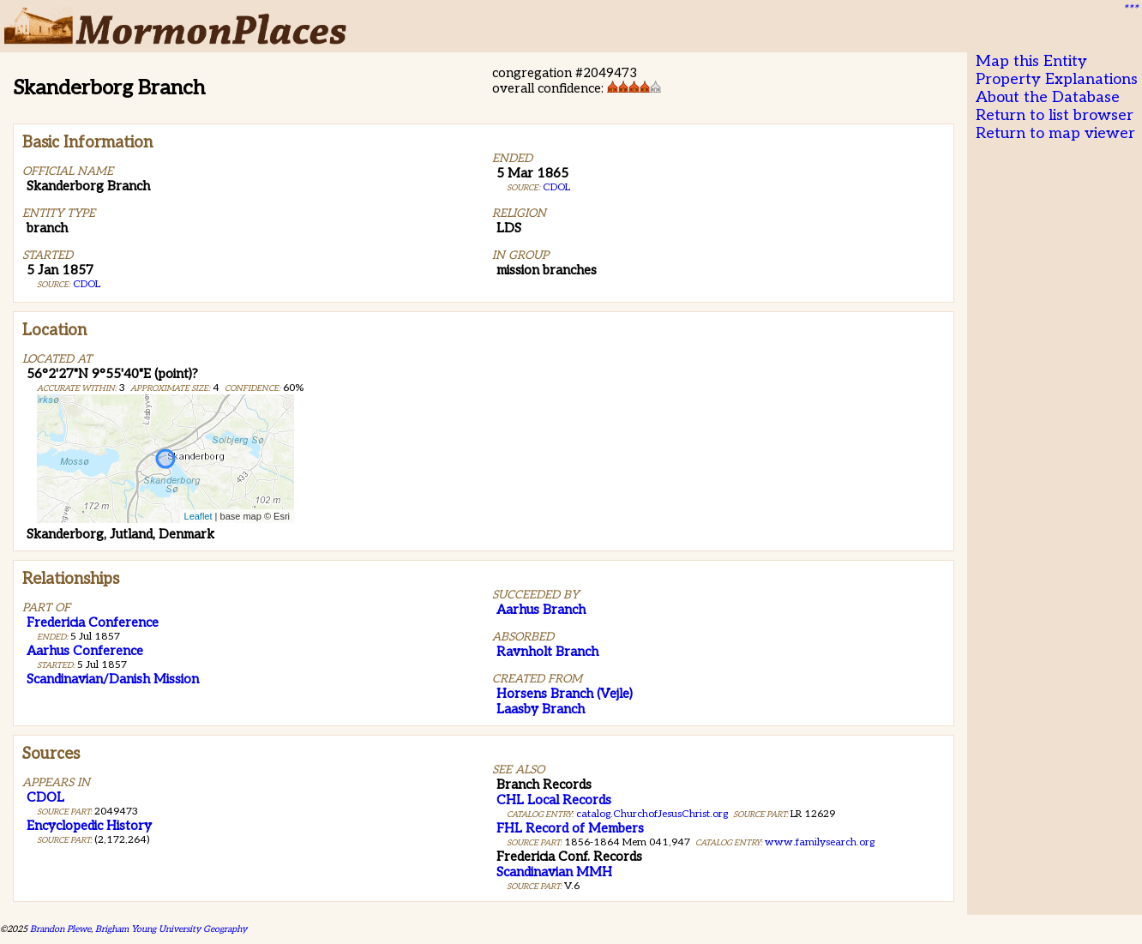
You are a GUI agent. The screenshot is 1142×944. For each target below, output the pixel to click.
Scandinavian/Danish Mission (113, 679)
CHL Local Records (553, 800)
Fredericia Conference (93, 622)
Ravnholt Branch (547, 651)
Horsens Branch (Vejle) (564, 693)
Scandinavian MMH (554, 872)
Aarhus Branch (541, 609)
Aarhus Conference (85, 650)
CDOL (86, 284)
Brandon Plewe (60, 929)
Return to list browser (1054, 115)
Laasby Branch (540, 709)
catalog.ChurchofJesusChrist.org (652, 814)
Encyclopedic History (89, 825)
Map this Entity (1031, 61)
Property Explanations (1057, 79)
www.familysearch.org (820, 842)
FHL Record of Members (570, 828)
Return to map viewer (1055, 133)
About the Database (1048, 97)
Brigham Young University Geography (171, 929)
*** (1130, 9)
